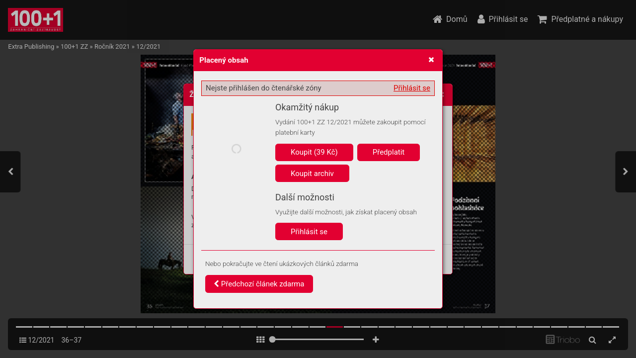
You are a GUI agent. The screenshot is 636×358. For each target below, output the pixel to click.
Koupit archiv (312, 173)
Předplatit (389, 152)
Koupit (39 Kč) (314, 152)
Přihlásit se (412, 88)
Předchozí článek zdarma (259, 283)
